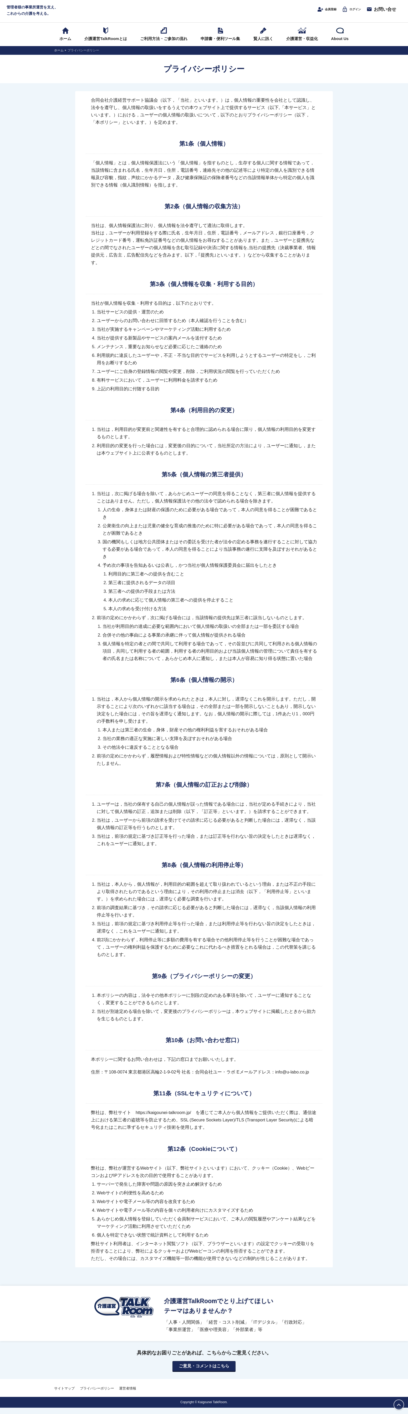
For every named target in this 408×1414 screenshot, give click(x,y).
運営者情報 (127, 1395)
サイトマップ (64, 1395)
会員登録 (317, 12)
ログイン (348, 12)
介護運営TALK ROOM (204, 13)
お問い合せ (381, 12)
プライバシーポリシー (97, 1395)
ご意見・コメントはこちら (204, 1372)
